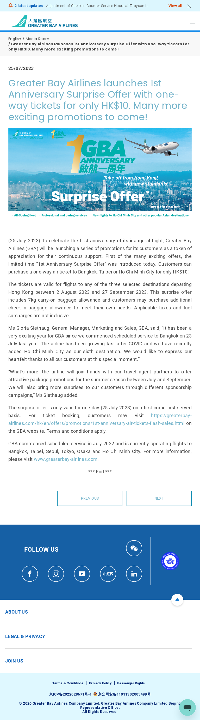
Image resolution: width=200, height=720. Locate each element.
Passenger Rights (131, 683)
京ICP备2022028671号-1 (70, 694)
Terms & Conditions (67, 683)
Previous (90, 498)
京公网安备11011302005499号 (124, 694)
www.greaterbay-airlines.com (66, 459)
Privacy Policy (100, 683)
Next (159, 498)
